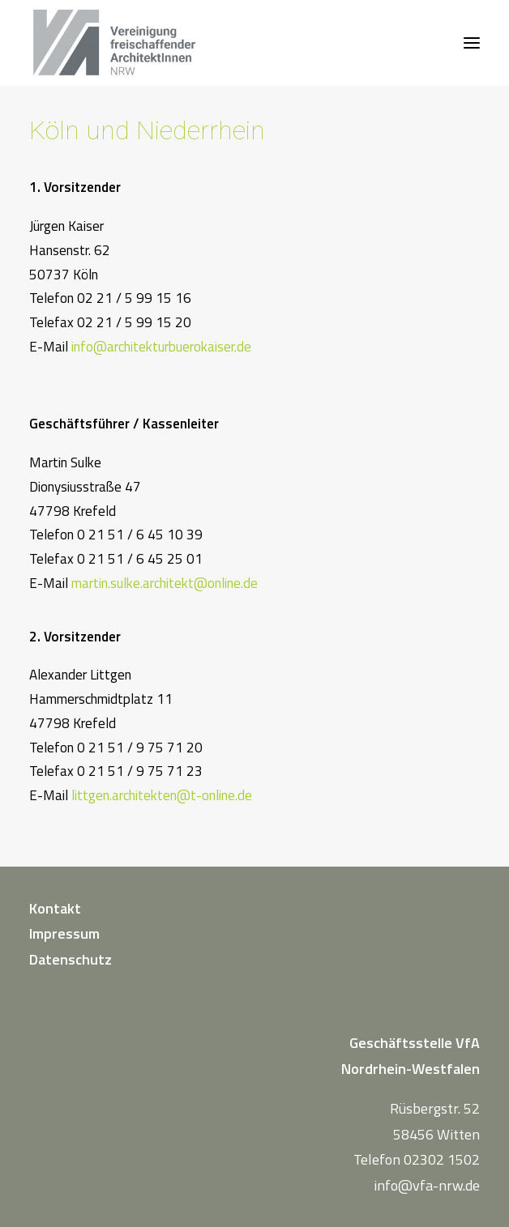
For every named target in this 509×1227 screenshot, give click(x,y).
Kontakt (55, 908)
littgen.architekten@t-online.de (161, 795)
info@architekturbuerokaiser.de (161, 346)
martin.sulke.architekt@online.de (164, 583)
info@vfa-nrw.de (427, 1185)
